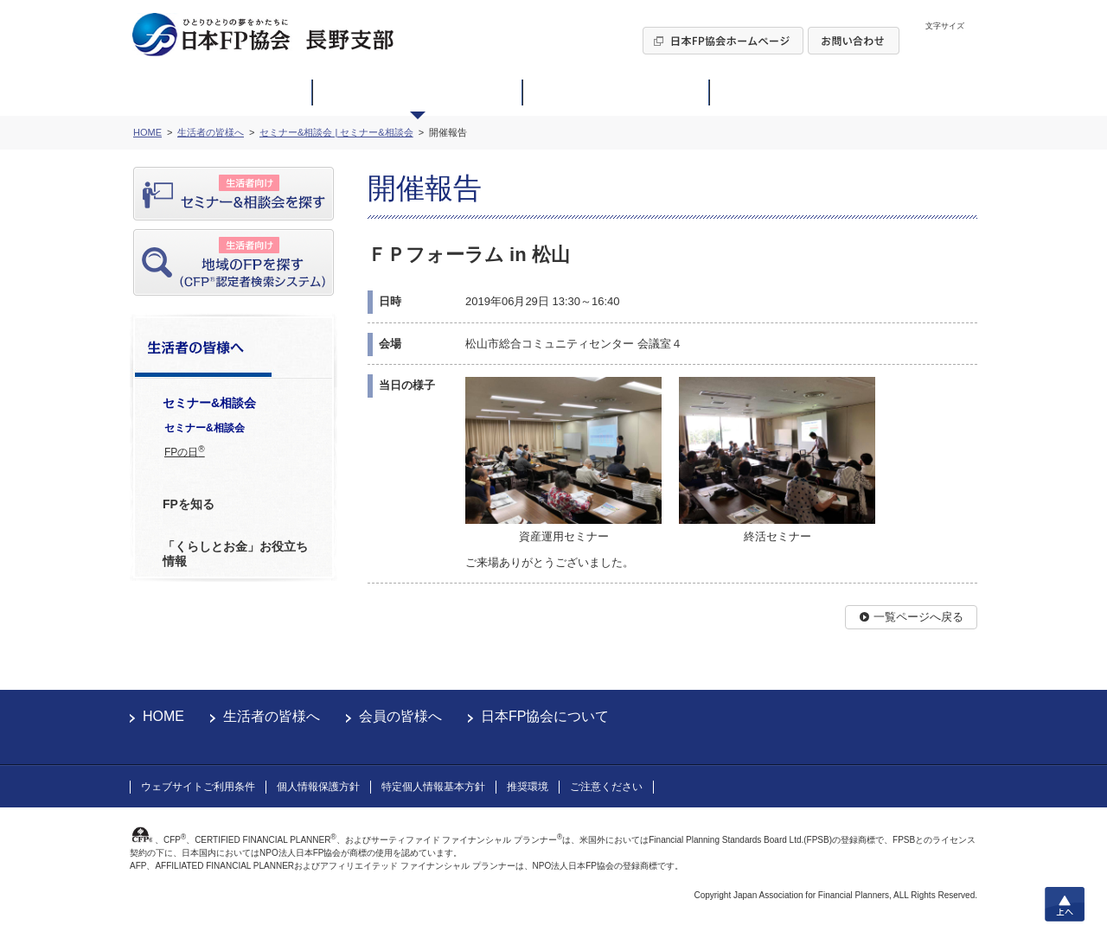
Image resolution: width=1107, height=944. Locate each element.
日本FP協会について (545, 716)
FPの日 (184, 451)
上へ (1064, 904)
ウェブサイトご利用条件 (198, 787)
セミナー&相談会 (204, 428)
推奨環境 (527, 787)
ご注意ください (606, 787)
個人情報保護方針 (318, 787)
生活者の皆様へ (271, 716)
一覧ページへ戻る (918, 616)
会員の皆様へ (400, 716)
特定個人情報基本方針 (433, 787)
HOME (163, 716)
